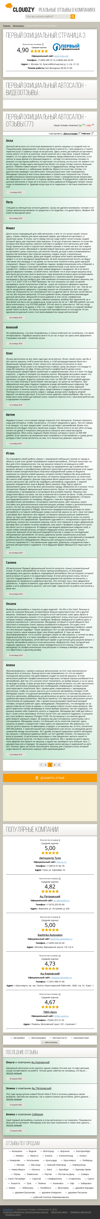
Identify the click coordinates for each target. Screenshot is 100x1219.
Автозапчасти (60, 1037)
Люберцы (88, 1160)
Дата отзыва (70, 133)
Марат (10, 228)
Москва (20, 1164)
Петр (9, 202)
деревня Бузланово (25, 1192)
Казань (48, 1155)
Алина (10, 665)
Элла (9, 140)
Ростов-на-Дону (66, 1174)
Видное (32, 1151)
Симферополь (55, 1178)
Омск (49, 1169)
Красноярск (70, 1160)
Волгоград (48, 1151)
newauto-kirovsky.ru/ (61, 977)
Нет (89, 125)
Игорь (10, 453)
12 (59, 994)
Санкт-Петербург (17, 1178)
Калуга (83, 1155)
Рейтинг (86, 133)
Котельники (33, 1160)
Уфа (72, 1183)
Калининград (66, 1155)
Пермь (17, 1174)
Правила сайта (13, 1214)
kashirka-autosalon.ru (61, 938)
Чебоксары (27, 1187)
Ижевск (19, 1155)
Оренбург (64, 1169)
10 (59, 878)
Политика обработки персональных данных (25, 1212)
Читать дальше (14, 1073)
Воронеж (65, 1151)
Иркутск (34, 1155)
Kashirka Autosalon (50, 935)
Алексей (12, 327)
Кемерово (15, 1160)
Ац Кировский (50, 973)
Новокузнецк (79, 1164)
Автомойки (19, 1037)
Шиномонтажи (81, 1037)
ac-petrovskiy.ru (62, 900)
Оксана (11, 603)
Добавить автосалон (80, 1212)
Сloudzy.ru (8, 1209)
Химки (12, 1187)
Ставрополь (75, 1178)
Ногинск (36, 1169)
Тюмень (42, 1183)
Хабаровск (86, 1183)
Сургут (91, 1178)
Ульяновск (58, 1183)
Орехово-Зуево (83, 1169)
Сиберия (37, 1114)
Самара (85, 1174)
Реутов (48, 1174)
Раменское (32, 1174)
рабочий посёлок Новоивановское (51, 1197)
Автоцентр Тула (50, 858)
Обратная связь (59, 1212)
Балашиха (17, 1151)
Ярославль (63, 1187)
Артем (10, 414)
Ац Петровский (50, 896)
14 (59, 955)
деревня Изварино (51, 1192)
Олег (9, 353)
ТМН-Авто (50, 1012)
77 (43, 44)
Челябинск (45, 1187)
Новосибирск (18, 1169)
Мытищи (35, 1164)
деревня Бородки (84, 1187)
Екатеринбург (83, 1151)
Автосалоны (51, 1042)
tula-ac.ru (61, 862)
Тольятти (15, 1183)
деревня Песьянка (77, 1192)
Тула (29, 1183)
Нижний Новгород (56, 1164)
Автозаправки (38, 1037)
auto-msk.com (62, 56)
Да (80, 125)
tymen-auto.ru (61, 1016)
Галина (11, 562)
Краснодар (51, 1160)
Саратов (36, 1178)
